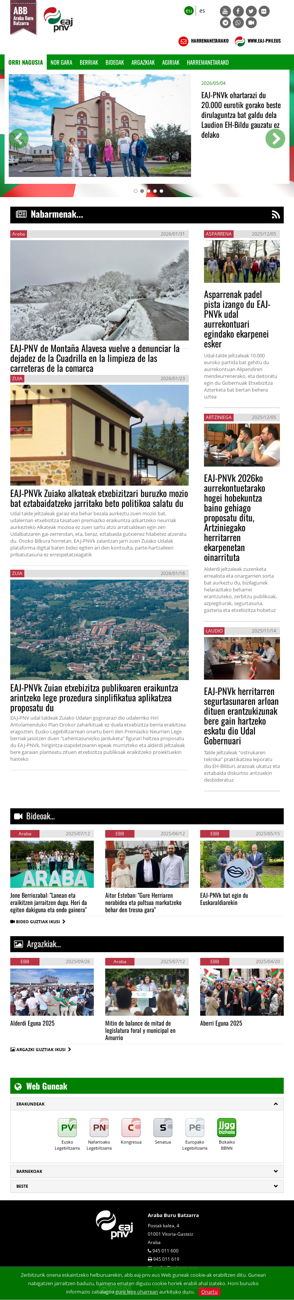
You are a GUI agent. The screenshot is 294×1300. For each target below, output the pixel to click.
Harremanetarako (208, 62)
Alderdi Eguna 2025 (32, 1023)
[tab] (147, 1104)
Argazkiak (143, 62)
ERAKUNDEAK (30, 1104)
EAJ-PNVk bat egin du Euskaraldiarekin (224, 899)
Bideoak (115, 62)
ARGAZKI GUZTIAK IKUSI (41, 1049)
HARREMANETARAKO (203, 41)
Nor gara (61, 62)
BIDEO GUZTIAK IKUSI (41, 921)
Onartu (209, 1291)
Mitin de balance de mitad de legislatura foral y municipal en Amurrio (140, 1030)
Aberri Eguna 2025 (221, 1023)
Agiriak (170, 62)
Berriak (89, 62)
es (202, 10)
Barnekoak (29, 1171)
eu (189, 10)
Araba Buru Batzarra (173, 1215)
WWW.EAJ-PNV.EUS (257, 41)
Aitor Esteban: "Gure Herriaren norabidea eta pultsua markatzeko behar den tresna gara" (143, 902)
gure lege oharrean (136, 1291)
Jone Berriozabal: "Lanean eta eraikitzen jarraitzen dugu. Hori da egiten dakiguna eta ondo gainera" (48, 902)
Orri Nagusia (25, 62)
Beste (22, 1186)
